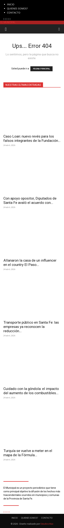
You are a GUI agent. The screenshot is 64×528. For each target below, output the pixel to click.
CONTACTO (13, 12)
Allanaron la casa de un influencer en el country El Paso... (29, 262)
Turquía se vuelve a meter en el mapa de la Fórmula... (27, 453)
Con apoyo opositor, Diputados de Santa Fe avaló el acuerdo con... (29, 200)
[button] (5, 28)
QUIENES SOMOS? (17, 8)
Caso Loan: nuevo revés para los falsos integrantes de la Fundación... (32, 138)
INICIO (10, 4)
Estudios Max (47, 523)
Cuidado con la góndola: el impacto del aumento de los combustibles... (31, 391)
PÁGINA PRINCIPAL (41, 69)
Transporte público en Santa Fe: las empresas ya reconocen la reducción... (31, 326)
